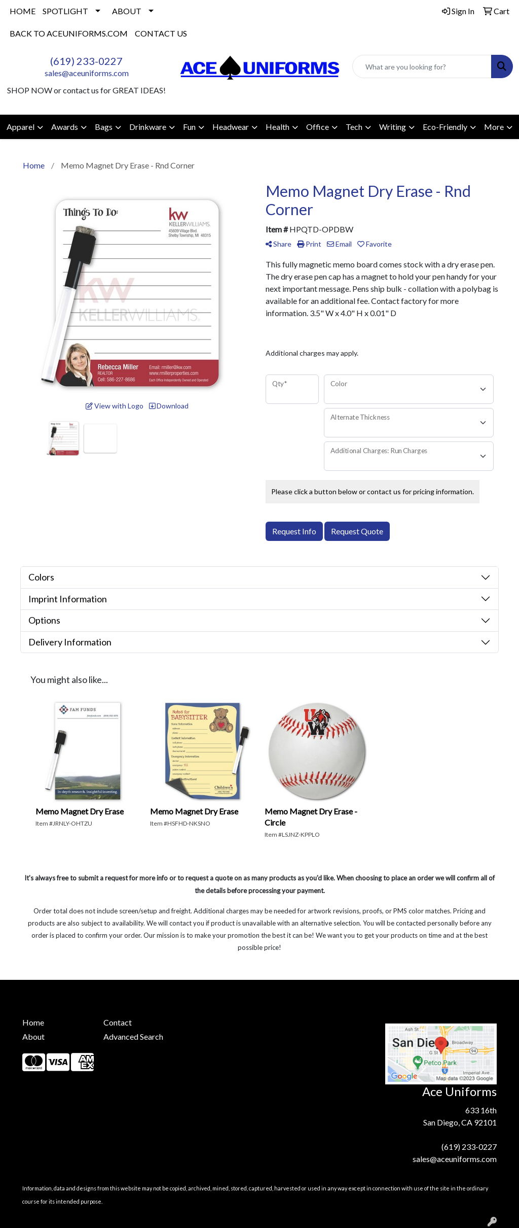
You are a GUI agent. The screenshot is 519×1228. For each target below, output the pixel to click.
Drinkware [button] (147, 126)
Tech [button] (354, 126)
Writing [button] (392, 126)
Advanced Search (133, 1036)
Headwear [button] (230, 126)
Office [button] (317, 126)
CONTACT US (161, 33)
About (33, 1036)
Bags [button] (104, 126)
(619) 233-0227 (86, 61)
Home (33, 1022)
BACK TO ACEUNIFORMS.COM (69, 33)
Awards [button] (64, 126)
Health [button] (277, 126)
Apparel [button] (20, 126)
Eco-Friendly (445, 126)
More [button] (494, 126)
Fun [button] (189, 126)
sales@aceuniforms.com (87, 73)
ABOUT (126, 11)
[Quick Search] (422, 66)
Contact (117, 1022)
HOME (22, 11)
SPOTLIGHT (65, 11)
